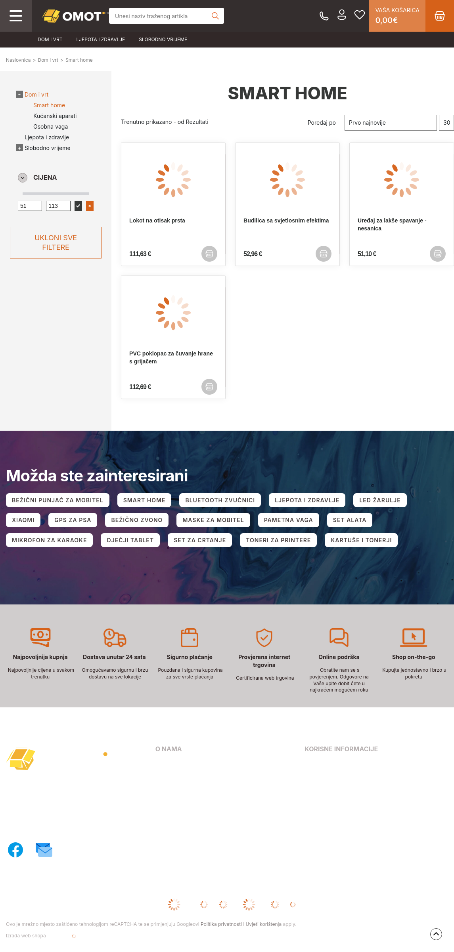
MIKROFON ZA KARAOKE (49, 540)
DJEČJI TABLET (130, 540)
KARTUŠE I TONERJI (361, 540)
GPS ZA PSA (72, 520)
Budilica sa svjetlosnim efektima (286, 220)
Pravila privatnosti (329, 776)
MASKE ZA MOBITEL (213, 520)
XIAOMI (23, 520)
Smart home (49, 105)
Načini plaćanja (176, 787)
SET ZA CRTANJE (200, 540)
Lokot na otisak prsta (157, 220)
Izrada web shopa (51, 936)
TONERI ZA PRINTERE (278, 540)
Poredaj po (322, 122)
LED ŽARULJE (379, 500)
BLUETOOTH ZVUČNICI (220, 500)
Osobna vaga (50, 126)
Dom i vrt (50, 39)
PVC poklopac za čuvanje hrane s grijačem (171, 357)
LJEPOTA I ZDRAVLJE (307, 500)
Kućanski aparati (55, 115)
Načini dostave (175, 798)
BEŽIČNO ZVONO (137, 520)
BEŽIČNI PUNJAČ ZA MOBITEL (57, 500)
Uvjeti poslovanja (328, 764)
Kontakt (165, 776)
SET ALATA (350, 520)
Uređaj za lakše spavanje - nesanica (392, 224)
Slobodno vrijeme (163, 39)
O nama (165, 764)
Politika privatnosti (221, 924)
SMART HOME (144, 500)
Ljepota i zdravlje (100, 39)
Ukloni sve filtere (55, 242)
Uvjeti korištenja (263, 924)
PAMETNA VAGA (288, 520)
